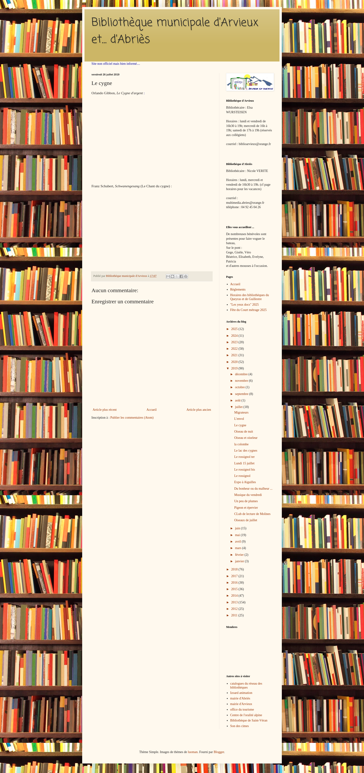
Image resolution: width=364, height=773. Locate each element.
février (239, 554)
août (238, 400)
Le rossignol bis (244, 469)
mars (238, 548)
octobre (240, 387)
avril (238, 541)
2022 (235, 348)
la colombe (241, 444)
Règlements (238, 289)
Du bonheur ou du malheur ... (253, 488)
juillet (239, 407)
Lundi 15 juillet (244, 463)
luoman (193, 752)
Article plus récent (105, 409)
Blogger (219, 752)
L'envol (239, 418)
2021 (235, 355)
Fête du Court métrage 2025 (248, 310)
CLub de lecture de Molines (252, 514)
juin (238, 528)
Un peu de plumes (246, 501)
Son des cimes (239, 726)
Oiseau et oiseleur (245, 438)
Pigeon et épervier (246, 507)
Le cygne (240, 425)
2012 (235, 609)
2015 (235, 589)
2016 (235, 582)
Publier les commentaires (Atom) (131, 417)
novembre (242, 380)
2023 (235, 342)
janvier (240, 561)
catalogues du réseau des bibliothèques (246, 685)
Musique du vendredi (248, 495)
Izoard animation (241, 693)
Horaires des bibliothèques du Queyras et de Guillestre (249, 297)
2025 (235, 329)
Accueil (151, 409)
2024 (235, 335)
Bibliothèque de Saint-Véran (248, 720)
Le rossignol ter (244, 457)
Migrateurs (241, 412)
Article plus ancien (198, 409)
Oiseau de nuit (243, 431)
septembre (242, 394)
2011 (234, 615)
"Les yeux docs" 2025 (244, 304)
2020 (235, 362)
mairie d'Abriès (240, 698)
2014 (235, 595)
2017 (235, 576)
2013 (235, 602)
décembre (241, 374)
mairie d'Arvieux (241, 704)
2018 (235, 569)
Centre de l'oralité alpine (246, 715)
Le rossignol (242, 476)
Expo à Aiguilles (245, 482)
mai (238, 535)
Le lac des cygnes (245, 450)
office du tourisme (242, 709)
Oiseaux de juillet (245, 520)
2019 (235, 368)
